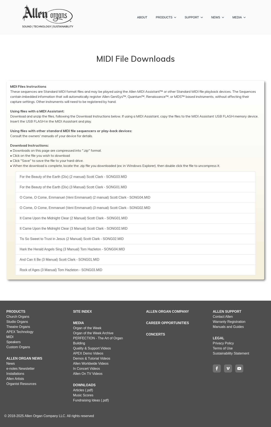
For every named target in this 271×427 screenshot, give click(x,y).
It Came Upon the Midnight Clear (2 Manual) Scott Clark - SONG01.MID (74, 218)
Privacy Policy (223, 343)
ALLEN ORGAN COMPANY (167, 311)
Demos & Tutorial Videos (91, 358)
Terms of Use (223, 348)
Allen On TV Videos (87, 373)
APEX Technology (19, 332)
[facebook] (217, 368)
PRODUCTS (164, 17)
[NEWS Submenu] (224, 17)
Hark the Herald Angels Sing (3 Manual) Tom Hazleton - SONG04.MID (72, 249)
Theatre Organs (18, 327)
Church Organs (17, 316)
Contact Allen (223, 316)
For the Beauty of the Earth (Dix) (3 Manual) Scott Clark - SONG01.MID (73, 187)
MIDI (10, 337)
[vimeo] (228, 368)
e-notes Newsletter (20, 368)
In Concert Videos (86, 368)
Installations (15, 373)
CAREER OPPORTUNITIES (167, 323)
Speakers (13, 342)
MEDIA (237, 17)
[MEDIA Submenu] (246, 17)
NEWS (215, 17)
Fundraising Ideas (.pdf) (91, 400)
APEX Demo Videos (88, 353)
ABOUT (142, 17)
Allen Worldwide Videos (91, 363)
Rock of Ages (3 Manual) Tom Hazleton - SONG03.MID (61, 270)
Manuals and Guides (228, 327)
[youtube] (239, 368)
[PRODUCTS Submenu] (176, 17)
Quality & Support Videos (92, 348)
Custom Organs (18, 347)
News (10, 363)
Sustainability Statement (231, 353)
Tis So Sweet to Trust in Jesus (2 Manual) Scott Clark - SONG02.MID (72, 239)
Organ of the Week (87, 328)
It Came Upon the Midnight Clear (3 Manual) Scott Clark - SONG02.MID (74, 228)
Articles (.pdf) (83, 390)
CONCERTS (155, 334)
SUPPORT (192, 17)
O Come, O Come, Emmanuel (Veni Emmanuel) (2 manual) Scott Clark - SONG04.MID (85, 197)
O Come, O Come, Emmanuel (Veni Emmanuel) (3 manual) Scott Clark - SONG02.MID (85, 208)
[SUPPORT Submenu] (203, 17)
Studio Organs (17, 321)
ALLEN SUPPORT (227, 311)
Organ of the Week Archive (93, 333)
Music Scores (83, 395)
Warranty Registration (229, 321)
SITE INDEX (82, 311)
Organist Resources (21, 384)
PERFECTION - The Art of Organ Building (98, 340)
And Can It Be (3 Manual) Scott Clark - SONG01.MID (59, 259)
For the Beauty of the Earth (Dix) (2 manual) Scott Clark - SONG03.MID (73, 177)
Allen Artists (15, 379)
